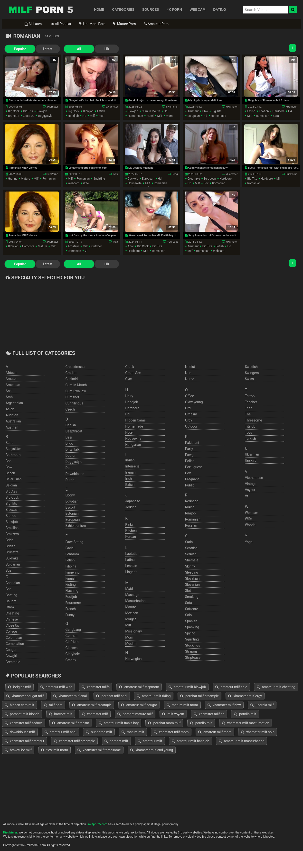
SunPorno (52, 174)
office (189, 396)
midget (130, 619)
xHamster (52, 106)
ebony (70, 495)
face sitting (74, 542)
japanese (132, 501)
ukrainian (252, 454)
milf (92, 116)
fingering (73, 572)
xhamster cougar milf (25, 696)
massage (132, 595)
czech (70, 409)
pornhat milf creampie (199, 696)
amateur (193, 111)
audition (12, 415)
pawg (189, 455)
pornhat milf (116, 741)
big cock (13, 111)
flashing (72, 591)
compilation (15, 644)
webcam (73, 183)
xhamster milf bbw (224, 705)
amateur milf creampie (92, 705)
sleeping (191, 572)
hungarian (133, 445)
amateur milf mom (215, 732)
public (190, 485)
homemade (135, 116)
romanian (262, 116)
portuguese (194, 467)
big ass (11, 491)
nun (188, 373)
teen (248, 408)
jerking (130, 507)
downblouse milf (20, 732)
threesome (253, 420)
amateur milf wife (56, 687)
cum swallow (76, 391)
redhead (192, 501)
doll (68, 468)
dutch (70, 480)
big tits (28, 111)
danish (71, 425)
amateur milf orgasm (70, 723)
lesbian (131, 566)
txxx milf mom (54, 750)
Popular (17, 49)
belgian (11, 485)
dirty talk (73, 449)
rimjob (190, 513)
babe (9, 443)
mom (169, 116)
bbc (8, 461)
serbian (191, 554)
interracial (132, 466)
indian (129, 460)
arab (9, 397)
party (189, 449)
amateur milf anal (60, 732)
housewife (135, 183)
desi (69, 437)
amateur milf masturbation (242, 741)
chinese (12, 619)
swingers (252, 373)
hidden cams (135, 420)
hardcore (278, 111)
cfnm (10, 607)
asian (10, 409)
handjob (73, 116)
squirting (99, 178)
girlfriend (72, 642)
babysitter (13, 449)
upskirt (250, 460)
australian (13, 421)
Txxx (115, 174)
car (8, 589)
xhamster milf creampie (74, 741)
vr (86, 251)
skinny (190, 566)
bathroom (13, 455)
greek (129, 367)
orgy (188, 420)
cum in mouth (151, 111)
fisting (71, 584)
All (69, 49)
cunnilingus (74, 403)
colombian (14, 638)
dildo (69, 443)
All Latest (34, 24)
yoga (248, 542)
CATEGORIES (123, 9)
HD (93, 49)
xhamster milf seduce (24, 723)
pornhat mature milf (135, 714)
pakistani (192, 443)
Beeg (175, 174)
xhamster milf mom (171, 732)
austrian (12, 427)
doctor (71, 456)
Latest (41, 49)
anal (130, 246)
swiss (249, 379)
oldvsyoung (194, 402)
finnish (71, 578)
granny (12, 178)
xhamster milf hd (209, 714)
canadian (13, 583)
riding (190, 507)
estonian (72, 513)
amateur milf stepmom (139, 687)
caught (11, 601)
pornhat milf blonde (22, 714)
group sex (133, 373)
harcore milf (60, 714)
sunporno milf (99, 732)
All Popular (61, 24)
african (11, 373)
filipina (71, 566)
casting (11, 595)
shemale (191, 560)
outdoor (96, 246)
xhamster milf (95, 714)
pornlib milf (245, 714)
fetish (101, 111)
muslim (130, 643)
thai (248, 414)
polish (189, 461)
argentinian (14, 403)
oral (188, 408)
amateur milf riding (153, 696)
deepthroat (74, 431)
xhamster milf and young (151, 750)
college (11, 631)
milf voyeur (173, 714)
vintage (250, 484)
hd (84, 116)
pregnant (192, 479)
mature (25, 178)
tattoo (250, 396)
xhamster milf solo (258, 732)
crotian (71, 373)
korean (130, 537)
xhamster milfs (96, 687)
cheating (12, 613)
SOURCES (150, 9)
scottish (191, 548)
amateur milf (150, 741)
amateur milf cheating (276, 687)
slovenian (192, 584)
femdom (72, 554)
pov (101, 116)
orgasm (191, 414)
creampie (194, 178)
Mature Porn (124, 24)
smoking (192, 597)
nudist (190, 367)
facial (70, 548)
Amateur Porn (156, 24)
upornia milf (262, 705)
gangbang (73, 629)
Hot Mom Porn (92, 24)
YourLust (172, 241)
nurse (189, 379)
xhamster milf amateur (24, 741)
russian (191, 525)
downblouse (75, 474)
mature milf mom (182, 705)
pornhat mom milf (164, 723)
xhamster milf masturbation (245, 723)
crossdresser (76, 367)
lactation (132, 554)
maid (129, 589)
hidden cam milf (19, 705)
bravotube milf (18, 750)
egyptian (72, 501)
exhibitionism (76, 526)
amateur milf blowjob (187, 687)
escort (70, 507)
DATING (219, 9)
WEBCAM (198, 9)
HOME (99, 9)
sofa (276, 116)
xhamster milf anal (70, 696)
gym (128, 379)
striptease (192, 657)
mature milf (133, 732)
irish (128, 478)
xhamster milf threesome (99, 750)
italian (129, 484)
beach (10, 473)
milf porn (53, 705)
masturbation (135, 601)
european (194, 116)
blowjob (42, 111)
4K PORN (174, 9)
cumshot (72, 397)
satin (189, 542)
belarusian (14, 479)
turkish (250, 438)
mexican (131, 613)
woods (250, 525)
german (71, 636)
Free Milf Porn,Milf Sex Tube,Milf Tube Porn (41, 9)
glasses (72, 648)
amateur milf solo (231, 687)
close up (28, 116)
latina (130, 560)
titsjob (250, 426)
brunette (13, 116)
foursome (73, 603)
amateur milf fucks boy (119, 723)
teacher (251, 402)
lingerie (131, 572)
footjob (264, 111)
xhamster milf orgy (245, 696)
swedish (251, 367)
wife (86, 183)
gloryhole (73, 654)
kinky (129, 524)
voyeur (250, 490)
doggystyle (45, 116)
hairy (129, 396)
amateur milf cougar (139, 705)
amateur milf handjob (190, 741)
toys (248, 432)
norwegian (133, 659)
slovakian (192, 578)
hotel (150, 116)
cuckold (133, 178)
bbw (205, 111)
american (13, 385)
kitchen (131, 530)
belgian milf (19, 687)
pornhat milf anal (111, 696)
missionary (133, 631)
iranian (130, 472)
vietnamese (254, 478)
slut (188, 591)
